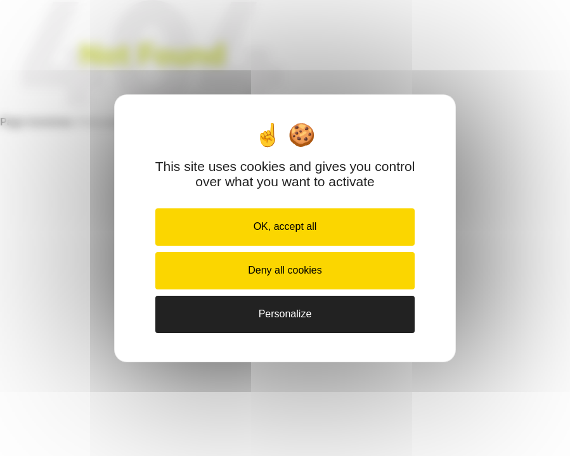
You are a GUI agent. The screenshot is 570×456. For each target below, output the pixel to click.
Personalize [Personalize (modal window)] (285, 313)
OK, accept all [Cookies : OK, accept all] (285, 226)
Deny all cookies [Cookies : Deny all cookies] (285, 270)
